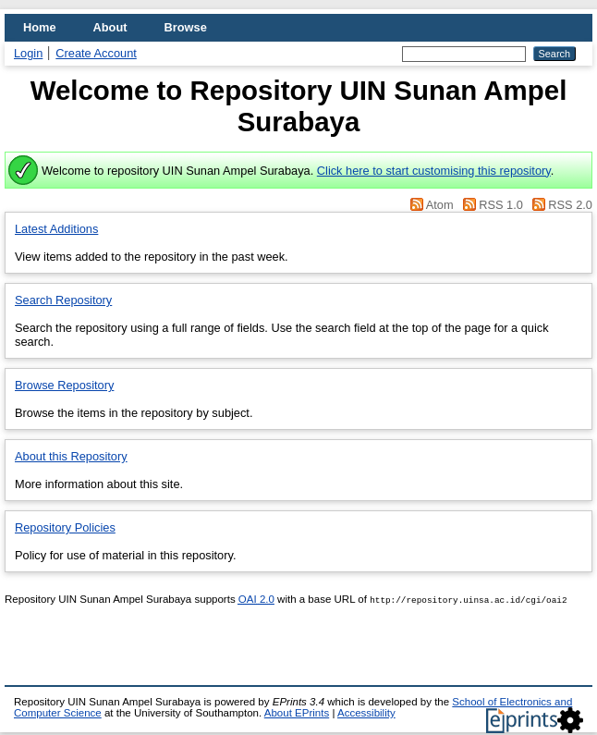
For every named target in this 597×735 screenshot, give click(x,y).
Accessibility (366, 712)
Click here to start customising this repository (434, 171)
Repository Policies (65, 527)
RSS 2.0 (570, 205)
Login (28, 53)
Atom (440, 205)
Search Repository (63, 300)
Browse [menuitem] (185, 27)
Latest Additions (56, 229)
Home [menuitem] (39, 27)
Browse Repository (64, 385)
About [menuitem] (110, 27)
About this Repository (71, 456)
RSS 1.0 (501, 205)
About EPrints (296, 712)
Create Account (96, 53)
